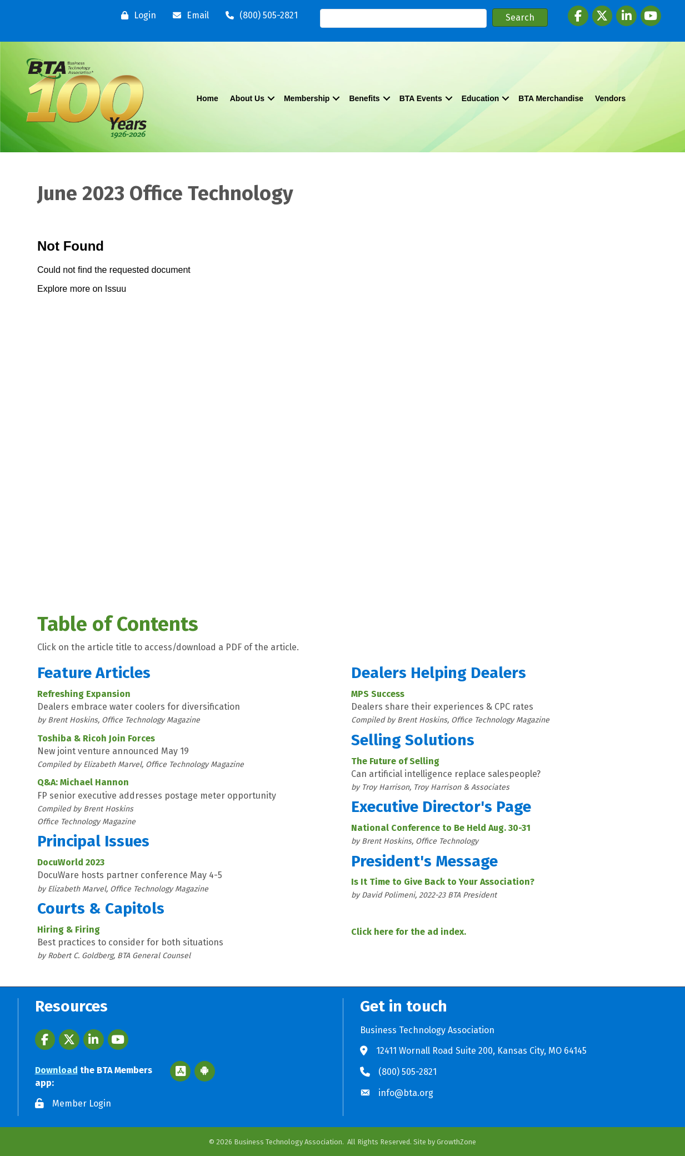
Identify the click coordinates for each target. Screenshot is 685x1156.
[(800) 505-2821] (259, 16)
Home (207, 98)
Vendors (610, 98)
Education (480, 98)
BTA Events (420, 98)
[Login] (136, 16)
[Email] (188, 16)
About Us (247, 98)
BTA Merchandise (550, 98)
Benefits (364, 98)
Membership (306, 98)
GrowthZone (456, 1142)
